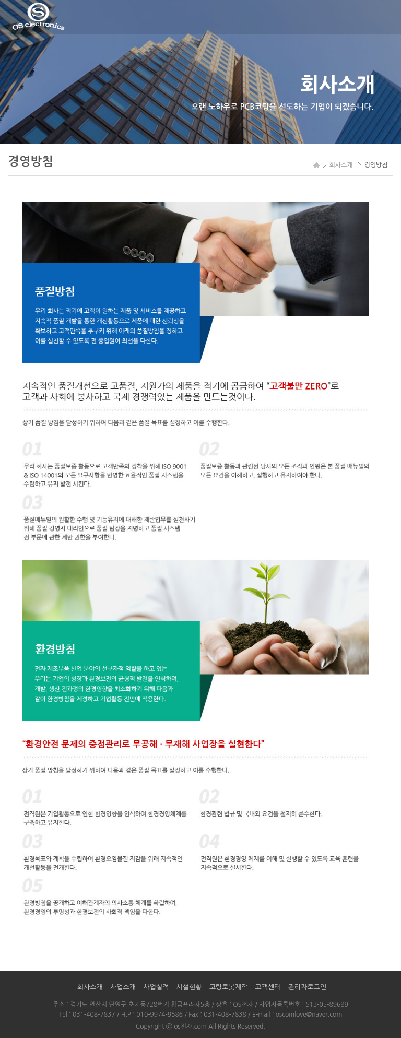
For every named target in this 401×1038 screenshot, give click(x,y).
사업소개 (123, 987)
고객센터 (268, 987)
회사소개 (90, 987)
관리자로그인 (307, 987)
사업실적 (156, 987)
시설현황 (189, 987)
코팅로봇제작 (228, 987)
